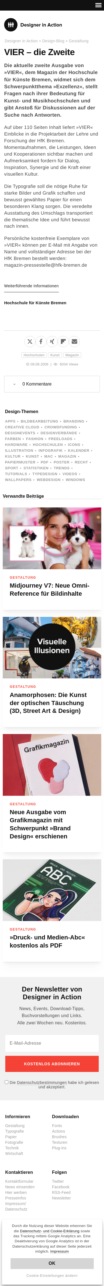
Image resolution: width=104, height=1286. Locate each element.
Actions (58, 1131)
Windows (75, 480)
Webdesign (48, 480)
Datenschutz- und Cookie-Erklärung (50, 1231)
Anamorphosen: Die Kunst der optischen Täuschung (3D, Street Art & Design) (48, 703)
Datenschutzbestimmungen (42, 1082)
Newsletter (61, 1198)
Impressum (59, 1251)
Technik (12, 1148)
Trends (62, 468)
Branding (74, 421)
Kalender (78, 450)
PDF (45, 462)
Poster (61, 462)
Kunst (54, 355)
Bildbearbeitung (39, 421)
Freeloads (60, 439)
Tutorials (16, 474)
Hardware (16, 445)
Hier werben (16, 1192)
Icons (74, 445)
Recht (81, 462)
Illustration (19, 450)
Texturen (59, 1142)
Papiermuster (20, 462)
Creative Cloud (22, 427)
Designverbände (58, 433)
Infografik (51, 450)
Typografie (14, 1131)
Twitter (58, 1181)
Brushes (59, 1137)
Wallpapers (18, 480)
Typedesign (44, 474)
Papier (11, 1137)
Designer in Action (33, 24)
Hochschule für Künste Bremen (35, 302)
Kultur (13, 456)
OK (52, 1263)
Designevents (20, 433)
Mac (48, 456)
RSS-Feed (61, 1192)
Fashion (34, 439)
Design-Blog (53, 41)
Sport (11, 468)
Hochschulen (34, 355)
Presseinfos (15, 1198)
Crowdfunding (60, 427)
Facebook (61, 1187)
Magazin (72, 355)
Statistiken (36, 468)
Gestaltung (78, 41)
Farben (13, 439)
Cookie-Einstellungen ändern (52, 1275)
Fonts (57, 1125)
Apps (10, 421)
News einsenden (20, 1187)
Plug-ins (59, 1148)
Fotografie (14, 1142)
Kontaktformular (19, 1181)
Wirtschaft (14, 1153)
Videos (70, 474)
